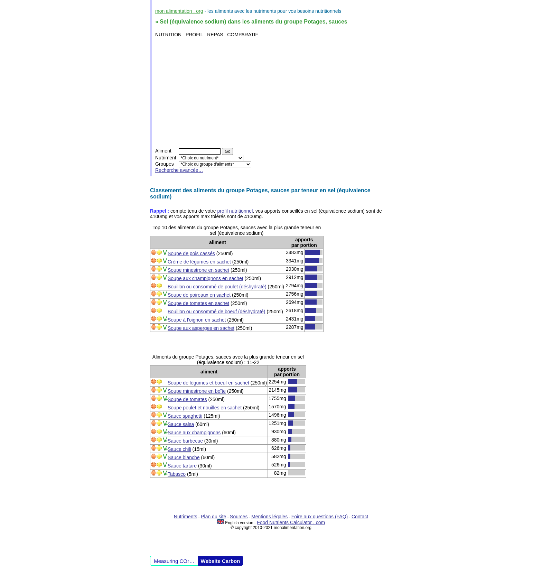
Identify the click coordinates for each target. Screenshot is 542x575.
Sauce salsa (181, 424)
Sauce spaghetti (185, 416)
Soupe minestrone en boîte (197, 391)
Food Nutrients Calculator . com (291, 522)
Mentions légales (269, 516)
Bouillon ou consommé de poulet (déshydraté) (217, 286)
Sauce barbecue (185, 441)
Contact (360, 516)
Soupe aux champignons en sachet (205, 278)
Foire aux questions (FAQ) (319, 516)
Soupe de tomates (187, 399)
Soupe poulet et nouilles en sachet (205, 407)
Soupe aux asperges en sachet (201, 328)
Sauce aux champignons (194, 432)
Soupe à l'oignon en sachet (197, 320)
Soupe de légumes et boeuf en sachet (208, 383)
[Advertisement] (272, 92)
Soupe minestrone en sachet (198, 270)
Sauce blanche (184, 457)
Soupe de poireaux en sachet (199, 295)
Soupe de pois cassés (191, 253)
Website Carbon (220, 561)
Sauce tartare (182, 466)
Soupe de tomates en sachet (198, 303)
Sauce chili (179, 449)
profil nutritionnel (235, 211)
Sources (238, 516)
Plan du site (213, 516)
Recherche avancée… (179, 170)
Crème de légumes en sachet (199, 262)
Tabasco (177, 474)
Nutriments (185, 516)
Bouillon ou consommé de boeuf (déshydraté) (216, 311)
